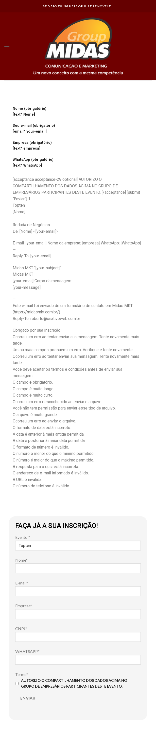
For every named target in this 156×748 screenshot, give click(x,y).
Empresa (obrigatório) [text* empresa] (32, 145)
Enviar (28, 698)
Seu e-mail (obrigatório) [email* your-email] (34, 128)
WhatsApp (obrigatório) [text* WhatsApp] (33, 162)
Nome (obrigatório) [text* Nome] (29, 111)
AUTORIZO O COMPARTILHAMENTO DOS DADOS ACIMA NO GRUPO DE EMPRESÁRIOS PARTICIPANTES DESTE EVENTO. (71, 683)
